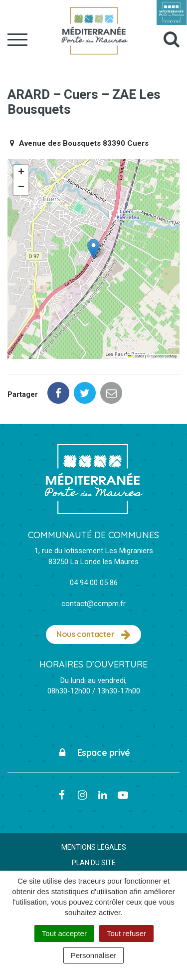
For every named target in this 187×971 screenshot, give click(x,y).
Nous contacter (93, 634)
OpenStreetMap (164, 356)
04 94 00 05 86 (94, 582)
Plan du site (94, 863)
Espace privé (93, 752)
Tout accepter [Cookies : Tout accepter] (64, 933)
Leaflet (136, 356)
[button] (93, 249)
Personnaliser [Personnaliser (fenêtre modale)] (94, 955)
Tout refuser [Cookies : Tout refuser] (126, 933)
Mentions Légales (93, 847)
